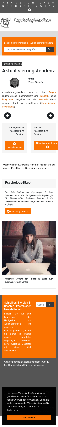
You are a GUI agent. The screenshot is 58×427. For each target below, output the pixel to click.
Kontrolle (43, 99)
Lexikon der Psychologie (16, 43)
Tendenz (44, 96)
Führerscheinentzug (34, 365)
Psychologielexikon (18, 211)
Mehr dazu (12, 410)
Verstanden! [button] (29, 417)
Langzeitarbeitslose (30, 361)
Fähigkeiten (7, 99)
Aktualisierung (14, 147)
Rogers (52, 92)
